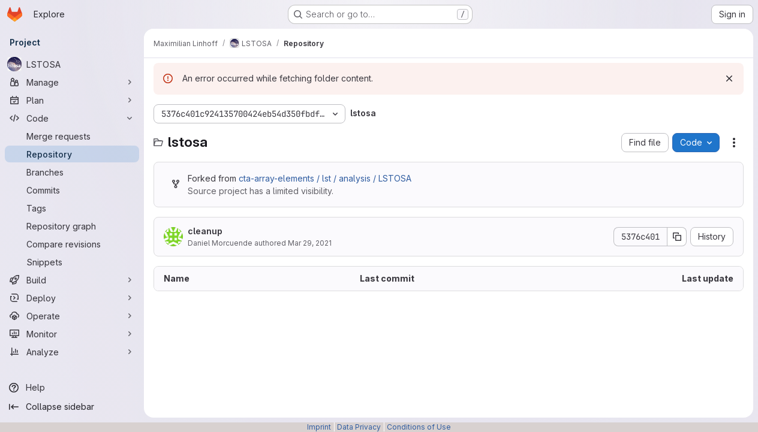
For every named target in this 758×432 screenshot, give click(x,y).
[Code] (72, 118)
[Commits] (72, 190)
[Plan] (72, 100)
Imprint (319, 426)
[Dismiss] (729, 78)
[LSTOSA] (72, 64)
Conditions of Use (419, 426)
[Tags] (72, 208)
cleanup (205, 231)
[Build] (72, 279)
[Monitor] (72, 333)
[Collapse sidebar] (72, 406)
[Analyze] (72, 351)
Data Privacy (359, 426)
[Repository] (72, 154)
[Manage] (72, 82)
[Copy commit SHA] (677, 236)
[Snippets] (72, 261)
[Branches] (72, 172)
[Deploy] (72, 297)
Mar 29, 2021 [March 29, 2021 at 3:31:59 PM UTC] (310, 242)
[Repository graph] (72, 225)
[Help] (72, 387)
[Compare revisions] (72, 243)
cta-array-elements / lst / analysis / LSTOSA (325, 178)
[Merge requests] (72, 136)
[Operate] (72, 315)
